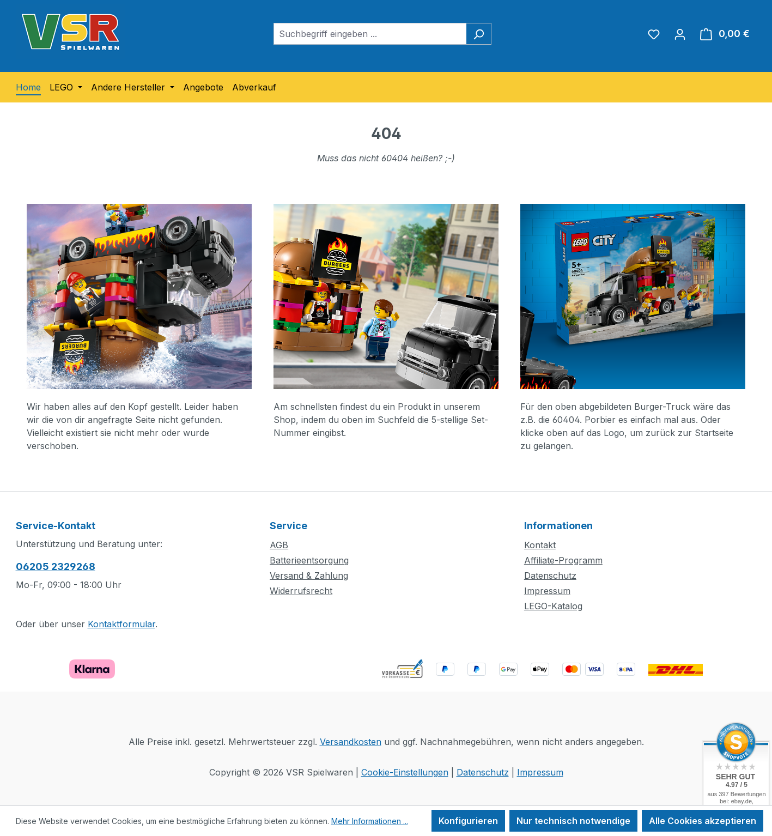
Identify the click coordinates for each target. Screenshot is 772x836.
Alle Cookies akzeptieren (702, 820)
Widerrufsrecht (301, 590)
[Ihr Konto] (680, 34)
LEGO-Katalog (553, 606)
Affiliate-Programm (563, 560)
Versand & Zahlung (309, 575)
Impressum (547, 590)
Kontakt (540, 545)
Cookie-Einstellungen (404, 772)
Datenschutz (550, 575)
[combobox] (369, 34)
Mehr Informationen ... (369, 821)
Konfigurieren (468, 820)
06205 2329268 (55, 566)
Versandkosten (350, 741)
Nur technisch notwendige (573, 820)
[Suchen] (478, 34)
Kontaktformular (121, 624)
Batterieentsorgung (309, 560)
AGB (279, 545)
